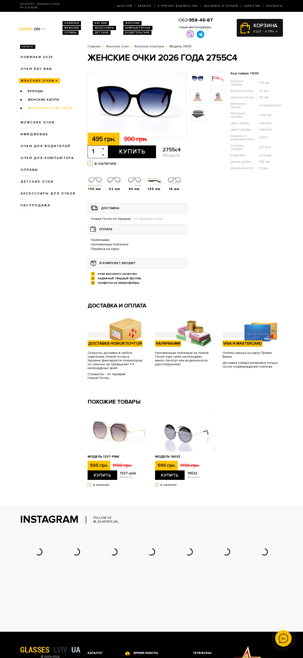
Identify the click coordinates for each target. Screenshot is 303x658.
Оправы (70, 32)
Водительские (137, 32)
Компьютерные (138, 27)
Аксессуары (104, 27)
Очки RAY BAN (36, 69)
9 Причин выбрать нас (178, 6)
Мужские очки (38, 122)
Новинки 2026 (99, 611)
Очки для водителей (46, 146)
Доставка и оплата (221, 6)
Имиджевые (34, 134)
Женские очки (37, 81)
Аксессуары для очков (48, 193)
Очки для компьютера (47, 158)
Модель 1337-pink (103, 457)
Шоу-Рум (124, 6)
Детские (102, 32)
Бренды (35, 91)
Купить (132, 151)
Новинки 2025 (37, 57)
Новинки (71, 23)
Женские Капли (43, 100)
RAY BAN (101, 23)
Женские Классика (50, 108)
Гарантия (252, 6)
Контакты (274, 6)
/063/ (195, 20)
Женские (132, 23)
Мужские (71, 27)
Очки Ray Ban (98, 616)
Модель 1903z (167, 457)
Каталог (145, 6)
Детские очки (37, 182)
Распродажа (35, 205)
